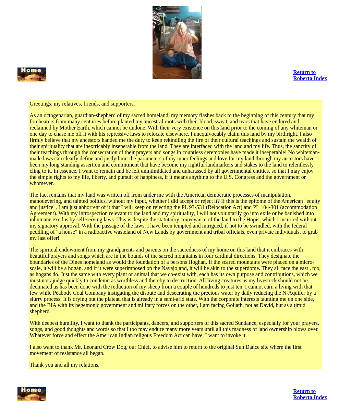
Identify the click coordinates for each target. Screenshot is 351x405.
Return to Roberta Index (310, 75)
